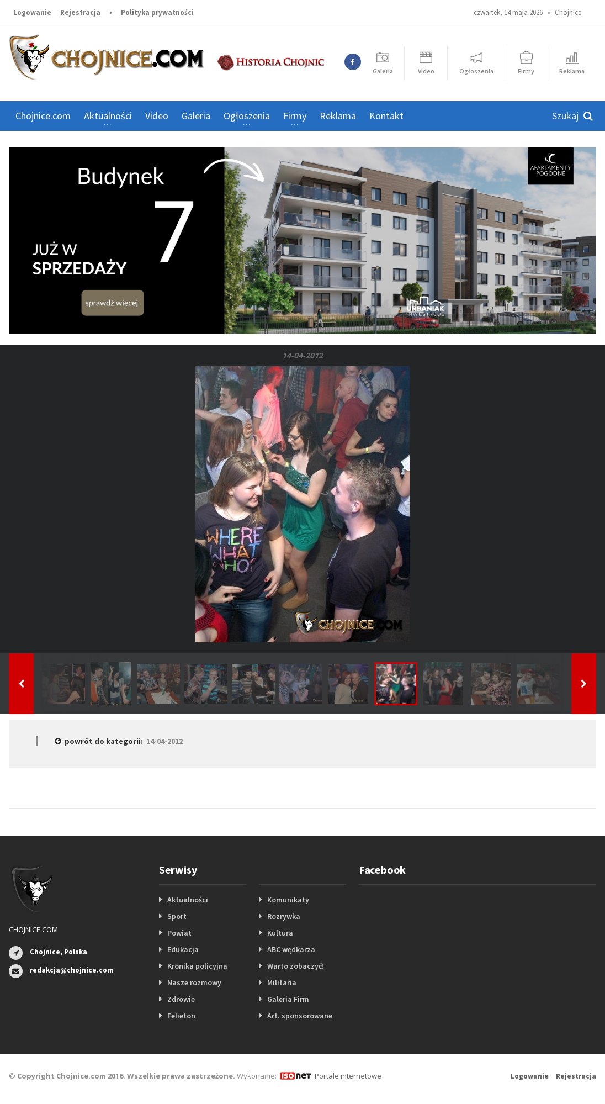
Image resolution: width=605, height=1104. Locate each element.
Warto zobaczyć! (295, 966)
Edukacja (183, 949)
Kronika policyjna (197, 966)
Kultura (280, 933)
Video (156, 115)
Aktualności (187, 900)
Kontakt (386, 115)
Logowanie (32, 12)
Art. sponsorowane (299, 1016)
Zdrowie (181, 999)
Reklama (338, 115)
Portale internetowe (348, 1076)
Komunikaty (288, 900)
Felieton (181, 1016)
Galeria (196, 115)
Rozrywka (283, 916)
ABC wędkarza (291, 949)
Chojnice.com (43, 115)
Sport (177, 916)
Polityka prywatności (157, 12)
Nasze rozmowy (194, 982)
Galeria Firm (288, 999)
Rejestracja (80, 12)
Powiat (179, 933)
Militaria (281, 982)
